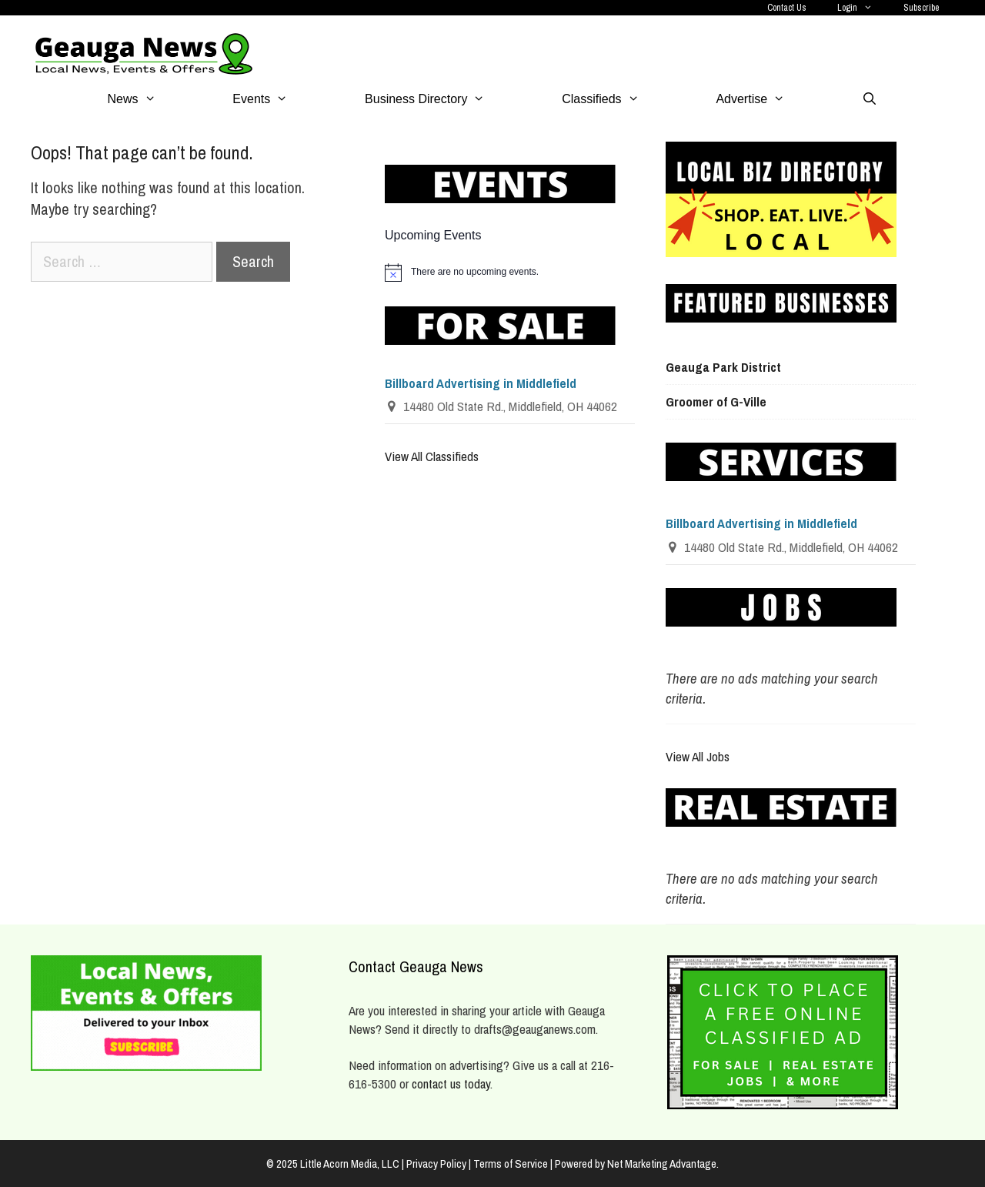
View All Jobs (698, 756)
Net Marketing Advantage (661, 1163)
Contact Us (786, 8)
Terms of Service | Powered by (540, 1163)
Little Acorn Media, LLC (349, 1163)
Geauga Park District (723, 367)
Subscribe (921, 8)
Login (862, 7)
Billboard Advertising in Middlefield (480, 383)
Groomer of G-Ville (716, 401)
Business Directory (444, 99)
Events (279, 99)
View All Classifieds (432, 456)
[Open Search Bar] (870, 99)
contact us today (451, 1083)
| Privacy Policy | (437, 1163)
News (151, 99)
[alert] (510, 272)
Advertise (769, 99)
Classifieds (619, 99)
